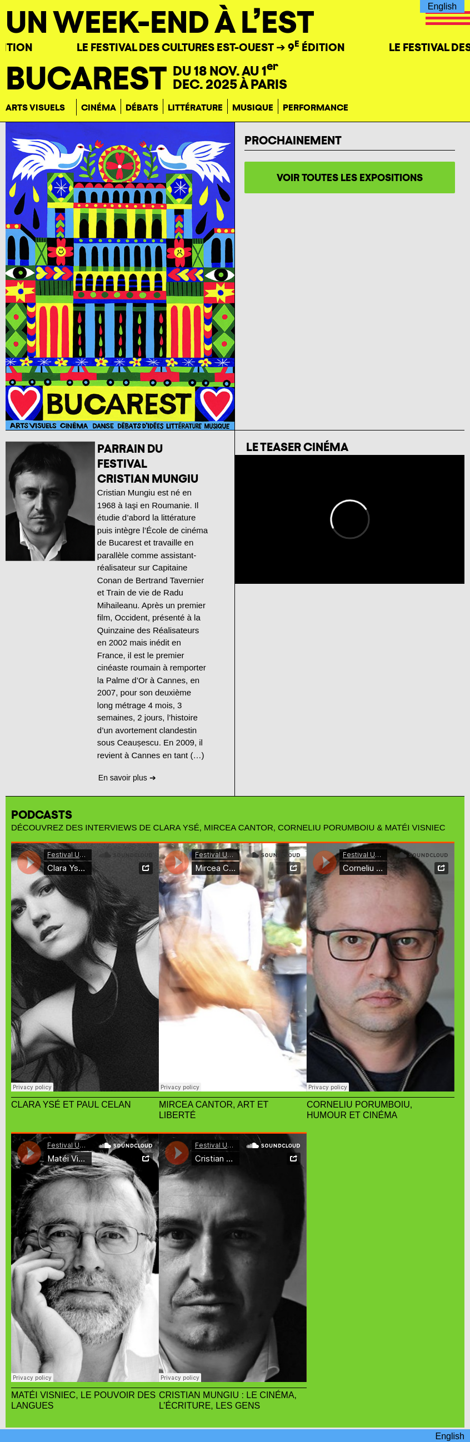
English (442, 6)
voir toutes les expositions (350, 177)
